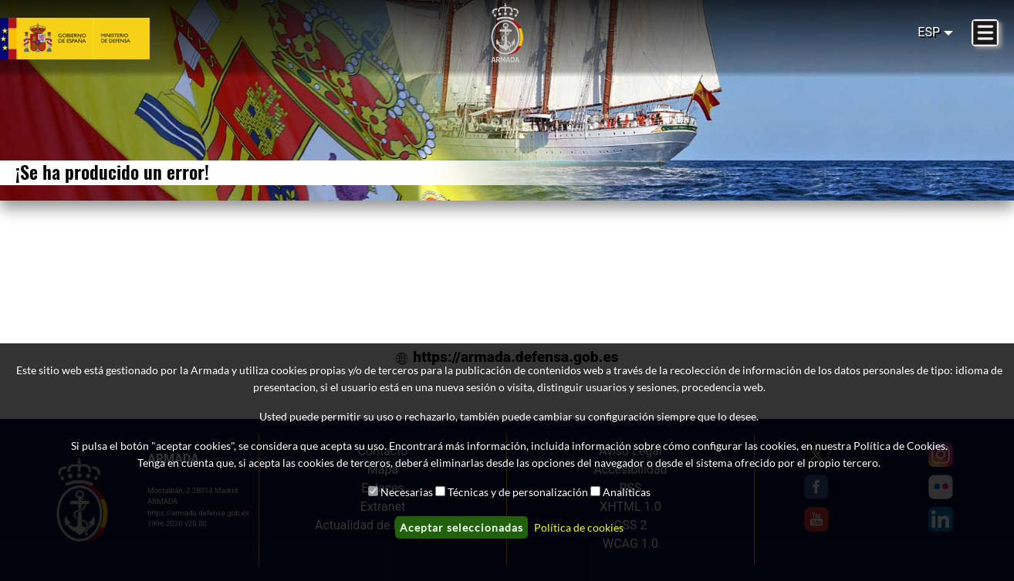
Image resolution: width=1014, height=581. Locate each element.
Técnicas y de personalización (518, 491)
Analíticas (627, 491)
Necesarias (406, 491)
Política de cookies (579, 527)
